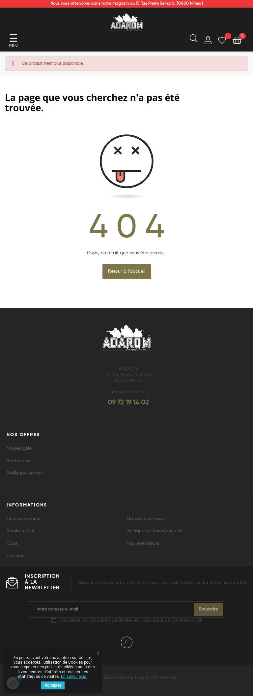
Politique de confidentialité (154, 531)
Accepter (52, 685)
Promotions (18, 461)
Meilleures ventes (24, 473)
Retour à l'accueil (126, 271)
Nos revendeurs (142, 543)
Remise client (21, 531)
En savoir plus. (74, 676)
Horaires (15, 555)
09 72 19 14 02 (128, 403)
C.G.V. (12, 543)
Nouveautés (19, 448)
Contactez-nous (24, 518)
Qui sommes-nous (145, 518)
